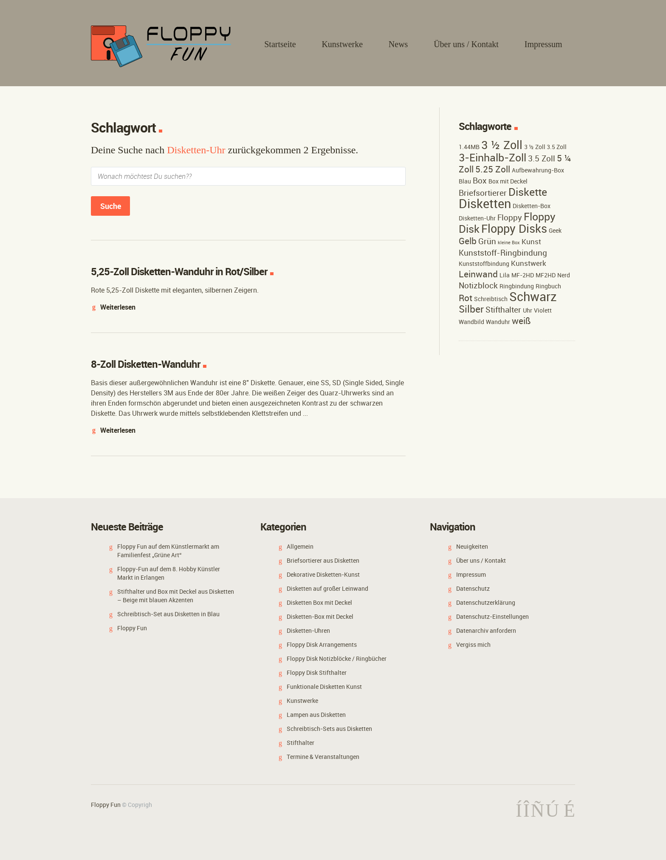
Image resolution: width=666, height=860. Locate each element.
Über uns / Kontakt (466, 44)
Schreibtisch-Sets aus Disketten (329, 729)
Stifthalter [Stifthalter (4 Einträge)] (503, 309)
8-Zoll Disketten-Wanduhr (145, 364)
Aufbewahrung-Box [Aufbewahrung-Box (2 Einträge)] (538, 170)
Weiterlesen (117, 307)
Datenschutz (473, 588)
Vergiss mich (473, 644)
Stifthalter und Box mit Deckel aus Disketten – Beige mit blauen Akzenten (175, 595)
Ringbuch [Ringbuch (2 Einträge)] (548, 286)
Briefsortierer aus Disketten (323, 560)
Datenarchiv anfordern (486, 630)
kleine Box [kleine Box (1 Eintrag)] (509, 242)
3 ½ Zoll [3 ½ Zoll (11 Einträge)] (501, 144)
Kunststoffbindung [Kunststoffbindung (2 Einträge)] (484, 263)
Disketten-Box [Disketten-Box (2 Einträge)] (531, 206)
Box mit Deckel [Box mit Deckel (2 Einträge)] (508, 181)
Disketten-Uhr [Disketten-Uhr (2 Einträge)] (477, 218)
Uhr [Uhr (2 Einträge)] (527, 310)
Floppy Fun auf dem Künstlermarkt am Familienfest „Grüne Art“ (168, 550)
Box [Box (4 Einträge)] (480, 180)
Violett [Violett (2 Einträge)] (543, 310)
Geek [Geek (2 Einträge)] (555, 230)
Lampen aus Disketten (316, 715)
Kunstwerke (342, 44)
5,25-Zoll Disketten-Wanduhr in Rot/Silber (179, 271)
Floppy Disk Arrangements (322, 644)
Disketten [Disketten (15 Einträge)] (485, 203)
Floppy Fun (132, 628)
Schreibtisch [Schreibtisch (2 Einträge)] (491, 299)
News (398, 44)
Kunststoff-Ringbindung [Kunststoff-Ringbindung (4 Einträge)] (503, 252)
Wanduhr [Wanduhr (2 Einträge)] (498, 322)
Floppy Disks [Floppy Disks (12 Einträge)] (514, 228)
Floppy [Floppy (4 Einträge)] (509, 217)
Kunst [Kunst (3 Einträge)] (531, 241)
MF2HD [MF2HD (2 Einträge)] (546, 275)
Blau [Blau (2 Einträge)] (465, 181)
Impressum (543, 44)
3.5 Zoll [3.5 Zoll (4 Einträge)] (541, 158)
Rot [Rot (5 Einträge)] (465, 298)
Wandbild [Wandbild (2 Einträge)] (471, 322)
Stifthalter (300, 743)
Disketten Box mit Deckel (319, 602)
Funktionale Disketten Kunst (324, 686)
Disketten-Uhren (308, 630)
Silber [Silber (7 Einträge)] (471, 309)
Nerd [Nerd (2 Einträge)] (563, 275)
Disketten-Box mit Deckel (320, 616)
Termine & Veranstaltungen (323, 757)
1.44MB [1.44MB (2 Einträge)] (469, 147)
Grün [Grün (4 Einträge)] (487, 241)
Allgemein (300, 546)
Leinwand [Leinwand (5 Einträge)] (478, 274)
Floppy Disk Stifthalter (317, 672)
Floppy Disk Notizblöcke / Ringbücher (337, 658)
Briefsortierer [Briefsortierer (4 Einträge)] (483, 192)
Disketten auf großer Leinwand (327, 588)
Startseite (280, 44)
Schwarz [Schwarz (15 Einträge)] (533, 296)
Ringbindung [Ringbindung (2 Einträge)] (517, 286)
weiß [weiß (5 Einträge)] (521, 321)
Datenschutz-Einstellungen (492, 616)
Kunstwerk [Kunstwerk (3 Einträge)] (528, 263)
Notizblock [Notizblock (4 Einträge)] (478, 285)
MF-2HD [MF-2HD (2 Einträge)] (522, 275)
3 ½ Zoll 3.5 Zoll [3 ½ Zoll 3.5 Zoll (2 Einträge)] (545, 147)
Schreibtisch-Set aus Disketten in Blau (168, 614)
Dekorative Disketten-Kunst (323, 574)
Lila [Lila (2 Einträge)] (505, 275)
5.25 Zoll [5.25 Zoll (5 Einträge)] (492, 169)
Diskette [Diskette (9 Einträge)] (527, 191)
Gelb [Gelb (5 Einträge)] (468, 241)
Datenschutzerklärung (485, 602)
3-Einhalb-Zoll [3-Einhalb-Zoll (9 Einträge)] (492, 157)
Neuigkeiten (472, 546)
